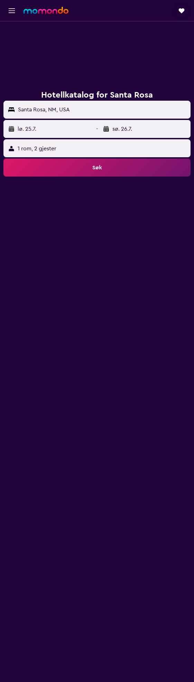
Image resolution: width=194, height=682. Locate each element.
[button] (11, 10)
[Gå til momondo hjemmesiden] (46, 10)
